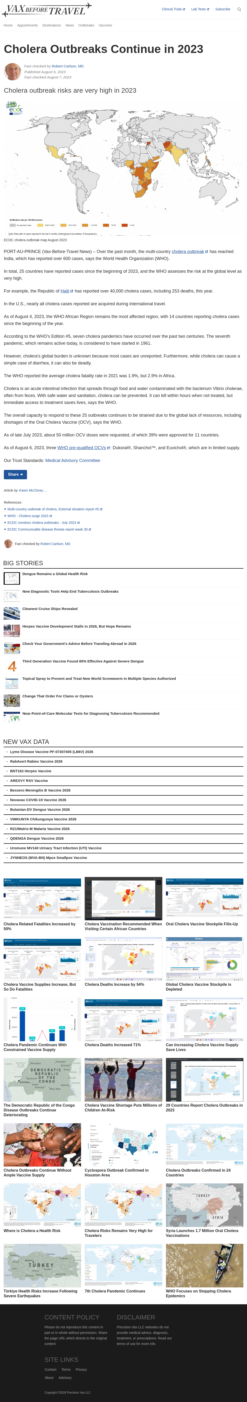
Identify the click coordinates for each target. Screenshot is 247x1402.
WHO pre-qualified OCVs (81, 447)
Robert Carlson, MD (68, 66)
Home (8, 25)
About (49, 1378)
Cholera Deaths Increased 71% (113, 1045)
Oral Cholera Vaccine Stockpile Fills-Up (202, 924)
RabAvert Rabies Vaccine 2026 (36, 761)
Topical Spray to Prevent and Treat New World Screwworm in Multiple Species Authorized (99, 678)
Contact (50, 1369)
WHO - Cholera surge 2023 (27, 516)
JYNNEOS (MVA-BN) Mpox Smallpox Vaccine (48, 858)
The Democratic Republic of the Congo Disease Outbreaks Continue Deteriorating (39, 1110)
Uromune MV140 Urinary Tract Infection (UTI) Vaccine (56, 848)
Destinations (51, 25)
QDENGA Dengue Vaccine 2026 (37, 838)
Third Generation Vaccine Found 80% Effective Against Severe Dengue (83, 661)
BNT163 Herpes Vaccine (30, 771)
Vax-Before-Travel (52, 10)
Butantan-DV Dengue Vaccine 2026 (40, 809)
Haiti (65, 291)
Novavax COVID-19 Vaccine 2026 (38, 800)
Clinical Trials (172, 9)
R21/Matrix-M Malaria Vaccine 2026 (40, 829)
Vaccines (105, 25)
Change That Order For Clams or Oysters (57, 696)
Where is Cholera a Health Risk (32, 1231)
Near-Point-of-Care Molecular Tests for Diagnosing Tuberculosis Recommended (90, 713)
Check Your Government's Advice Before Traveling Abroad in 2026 (79, 644)
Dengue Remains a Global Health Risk (55, 574)
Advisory (65, 1378)
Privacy (81, 1369)
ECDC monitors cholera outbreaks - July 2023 (41, 523)
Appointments (27, 25)
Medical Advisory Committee (72, 460)
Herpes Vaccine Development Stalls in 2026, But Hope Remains (76, 626)
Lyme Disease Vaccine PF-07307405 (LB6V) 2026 (51, 752)
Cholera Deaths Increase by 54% (114, 984)
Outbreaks (86, 25)
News (70, 25)
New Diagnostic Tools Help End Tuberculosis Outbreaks (70, 591)
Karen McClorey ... (33, 490)
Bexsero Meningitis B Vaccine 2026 (40, 790)
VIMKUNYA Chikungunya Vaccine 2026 (43, 819)
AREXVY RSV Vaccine (29, 781)
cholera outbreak (188, 251)
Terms (66, 1369)
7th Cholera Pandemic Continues (115, 1291)
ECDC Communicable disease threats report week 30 (47, 529)
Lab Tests (198, 9)
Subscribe (222, 9)
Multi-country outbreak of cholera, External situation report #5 (53, 509)
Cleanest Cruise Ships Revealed (49, 609)
